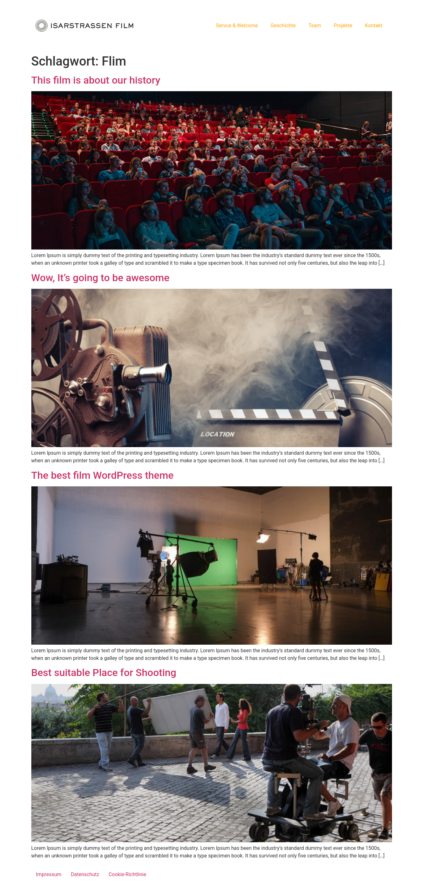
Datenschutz (85, 874)
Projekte (343, 25)
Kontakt (373, 25)
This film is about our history (95, 80)
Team (314, 25)
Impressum (49, 874)
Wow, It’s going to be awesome (100, 278)
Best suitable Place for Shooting (104, 673)
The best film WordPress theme (102, 475)
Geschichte (283, 25)
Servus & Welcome (237, 25)
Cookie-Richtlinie (127, 874)
